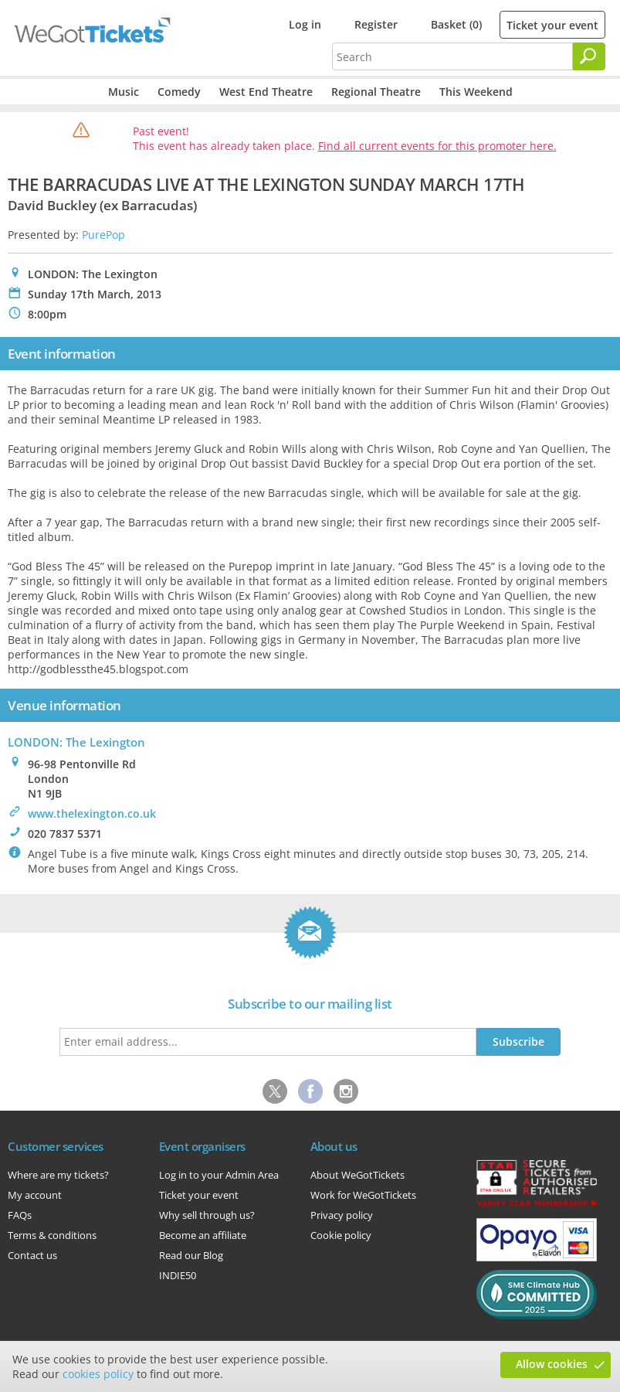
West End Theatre (266, 91)
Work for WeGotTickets (363, 1195)
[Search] (589, 56)
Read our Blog (191, 1255)
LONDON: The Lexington (76, 742)
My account (35, 1195)
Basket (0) (456, 24)
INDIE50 (177, 1275)
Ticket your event (552, 25)
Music (123, 91)
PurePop (103, 234)
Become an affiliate (202, 1235)
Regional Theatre (376, 91)
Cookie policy (340, 1235)
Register (376, 24)
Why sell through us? (207, 1215)
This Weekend (476, 91)
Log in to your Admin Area (219, 1175)
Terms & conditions (52, 1235)
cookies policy (98, 1373)
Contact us (32, 1255)
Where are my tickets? (58, 1175)
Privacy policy (341, 1215)
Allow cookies (552, 1363)
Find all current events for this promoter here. (437, 145)
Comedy (179, 91)
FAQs (20, 1215)
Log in (305, 24)
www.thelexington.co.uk (92, 813)
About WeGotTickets (357, 1175)
